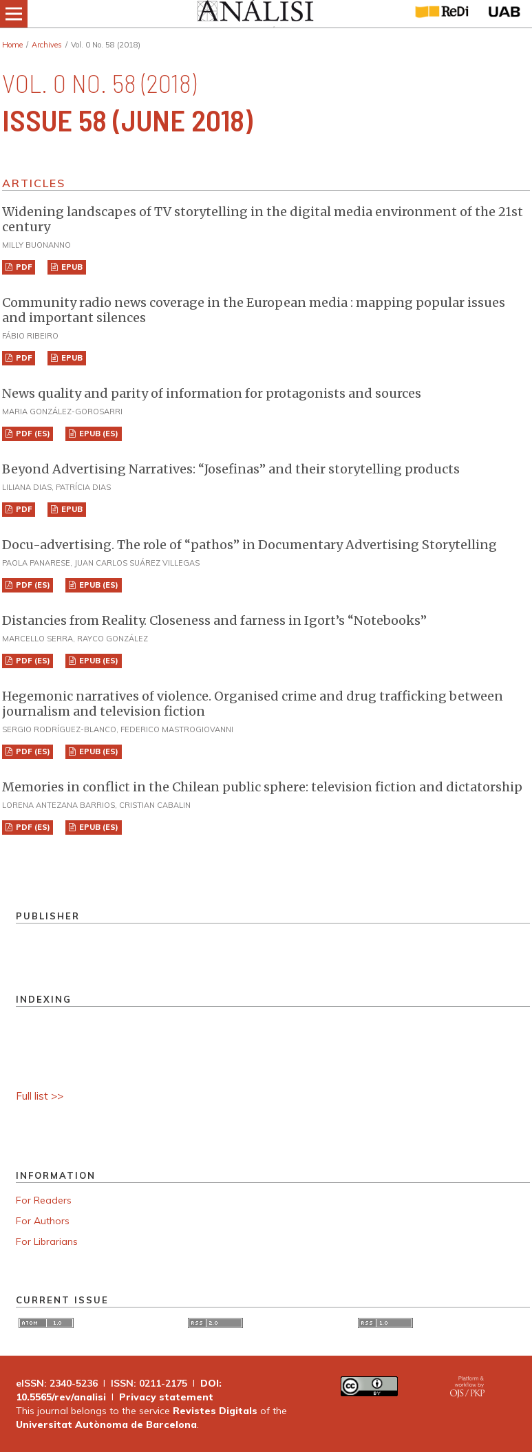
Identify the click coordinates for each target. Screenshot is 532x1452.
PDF (23, 267)
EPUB (71, 267)
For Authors (43, 1221)
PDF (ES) (32, 433)
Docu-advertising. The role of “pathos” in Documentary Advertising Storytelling (249, 545)
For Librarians (47, 1241)
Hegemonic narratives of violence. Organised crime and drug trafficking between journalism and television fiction (252, 703)
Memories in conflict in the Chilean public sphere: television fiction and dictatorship (262, 787)
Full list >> (39, 1095)
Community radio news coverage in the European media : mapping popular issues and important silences (253, 310)
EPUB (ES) (97, 433)
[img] (254, 14)
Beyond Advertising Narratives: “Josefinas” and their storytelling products (231, 469)
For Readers (44, 1200)
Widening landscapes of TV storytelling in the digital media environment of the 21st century (262, 219)
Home (12, 44)
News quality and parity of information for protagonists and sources (211, 393)
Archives (47, 44)
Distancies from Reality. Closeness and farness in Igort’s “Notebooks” (214, 620)
